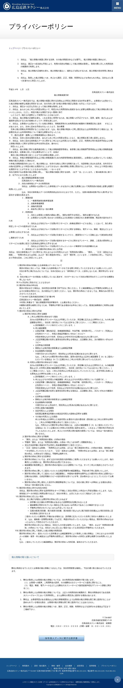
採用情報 (92, 666)
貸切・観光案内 (40, 666)
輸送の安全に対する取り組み (65, 668)
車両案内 (25, 666)
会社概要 (68, 666)
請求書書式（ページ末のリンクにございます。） (55, 325)
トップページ (14, 48)
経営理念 (80, 666)
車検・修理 (55, 666)
